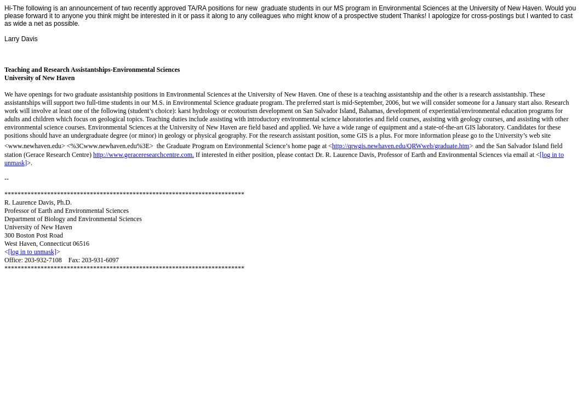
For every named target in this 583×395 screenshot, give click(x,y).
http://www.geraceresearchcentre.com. (143, 155)
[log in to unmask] (32, 252)
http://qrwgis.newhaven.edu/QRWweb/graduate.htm (400, 146)
